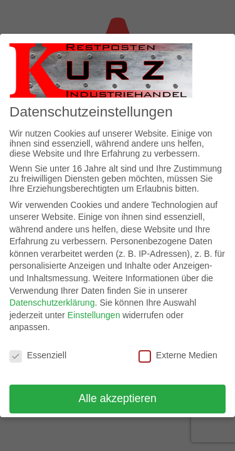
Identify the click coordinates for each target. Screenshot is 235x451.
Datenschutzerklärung (52, 303)
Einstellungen (94, 315)
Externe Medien (177, 355)
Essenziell (37, 355)
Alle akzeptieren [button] (117, 398)
